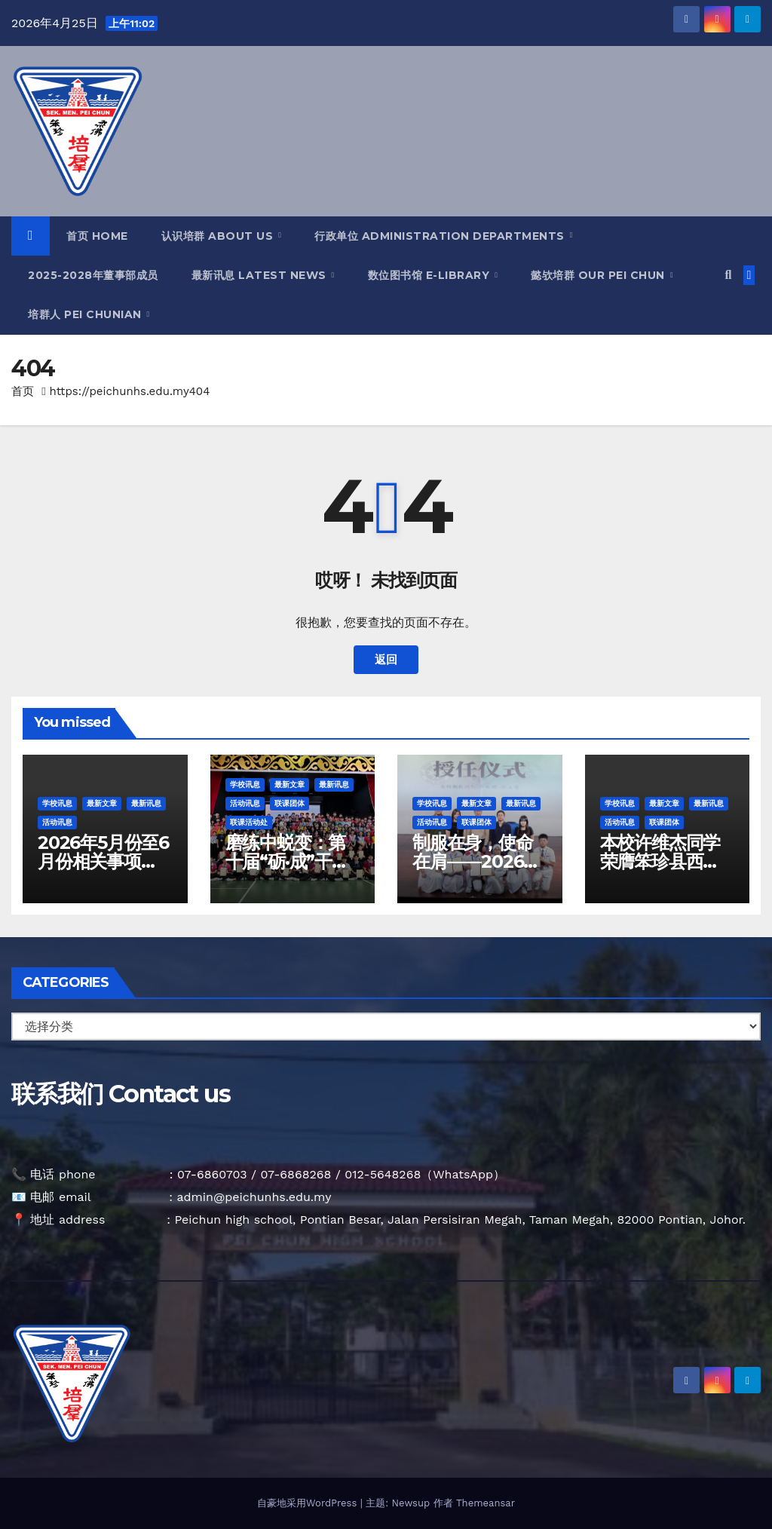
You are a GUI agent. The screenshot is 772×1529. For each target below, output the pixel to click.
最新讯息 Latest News (260, 275)
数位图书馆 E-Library (430, 275)
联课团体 (289, 803)
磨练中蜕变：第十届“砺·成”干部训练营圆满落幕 (287, 861)
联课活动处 (249, 822)
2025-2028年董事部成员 (93, 275)
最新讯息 (146, 803)
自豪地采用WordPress (308, 1503)
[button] (728, 275)
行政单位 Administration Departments (441, 236)
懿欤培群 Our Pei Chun (599, 275)
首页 (22, 391)
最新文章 (102, 803)
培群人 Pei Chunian (86, 314)
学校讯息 (57, 803)
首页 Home (97, 236)
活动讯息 (57, 822)
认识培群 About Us (219, 236)
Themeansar (485, 1503)
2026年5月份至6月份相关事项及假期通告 (103, 861)
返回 (386, 659)
